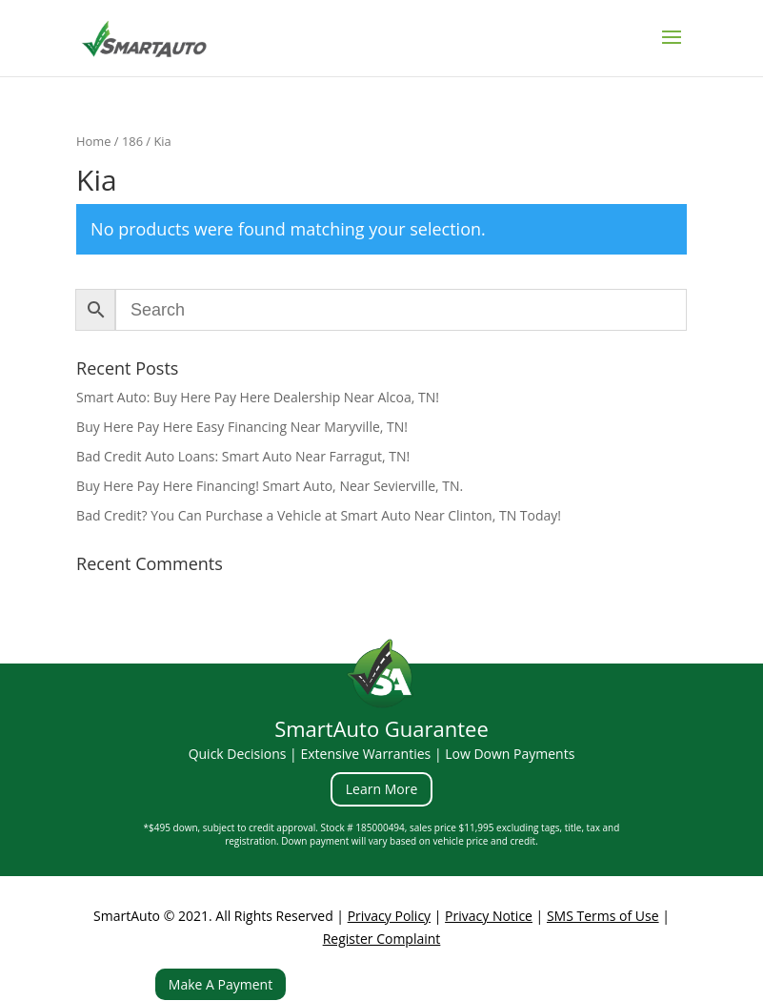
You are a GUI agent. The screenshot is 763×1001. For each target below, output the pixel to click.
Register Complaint (382, 939)
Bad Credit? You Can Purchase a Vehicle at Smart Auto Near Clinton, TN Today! (318, 515)
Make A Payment (220, 984)
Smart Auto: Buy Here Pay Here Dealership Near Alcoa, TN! (257, 397)
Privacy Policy (389, 916)
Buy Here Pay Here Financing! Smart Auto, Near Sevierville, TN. (269, 486)
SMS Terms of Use (603, 916)
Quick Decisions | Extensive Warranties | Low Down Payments (382, 754)
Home (93, 141)
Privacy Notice (488, 916)
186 (132, 141)
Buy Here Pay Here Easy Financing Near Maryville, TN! (242, 427)
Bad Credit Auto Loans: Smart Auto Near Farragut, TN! (243, 456)
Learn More (382, 789)
